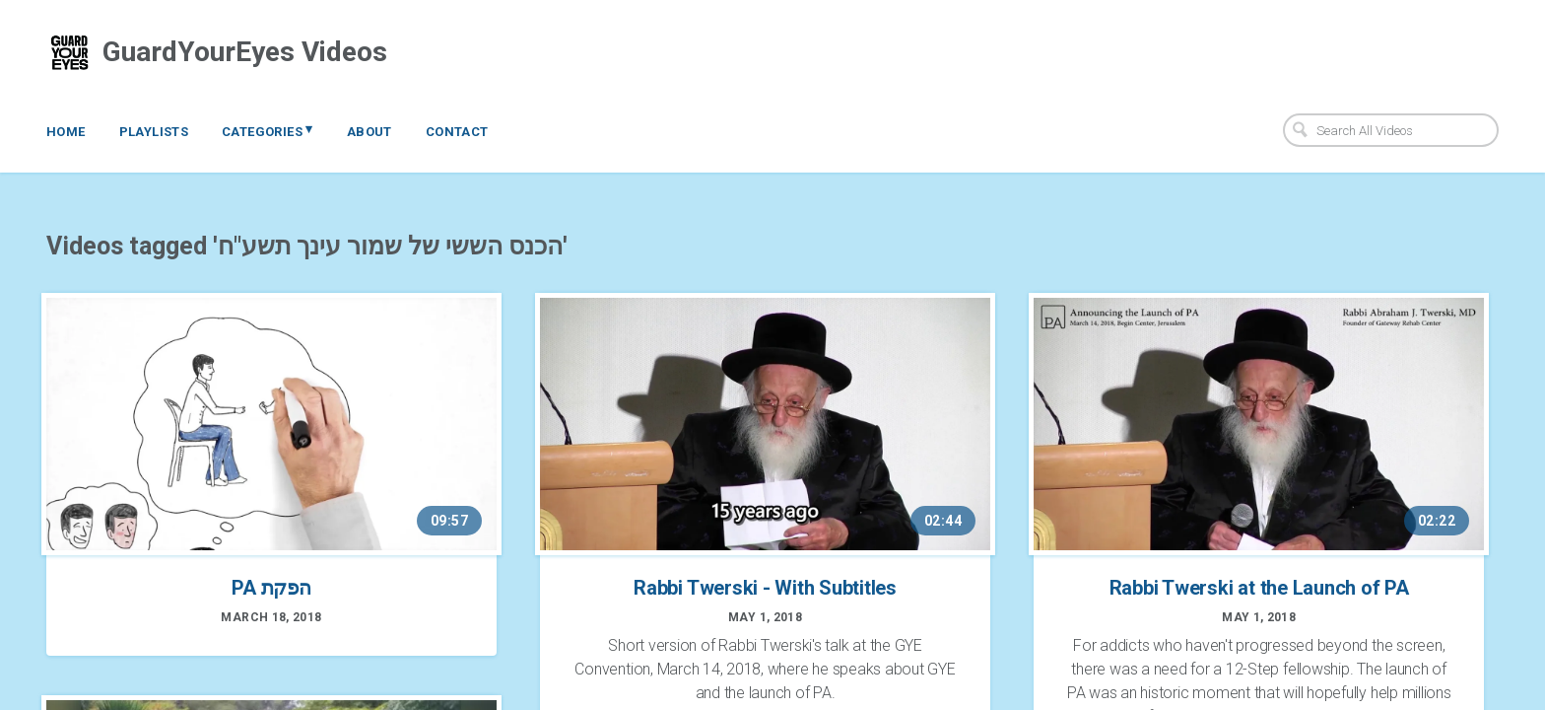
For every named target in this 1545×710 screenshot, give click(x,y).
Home (66, 131)
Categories (267, 130)
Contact (457, 131)
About (369, 131)
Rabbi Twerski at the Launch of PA (1259, 588)
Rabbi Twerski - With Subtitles (765, 588)
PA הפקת (271, 588)
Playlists (154, 131)
